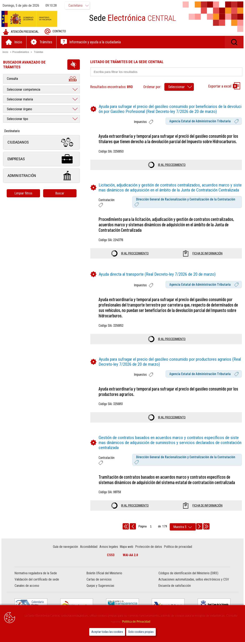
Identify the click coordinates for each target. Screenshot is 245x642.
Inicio (6, 52)
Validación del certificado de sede (37, 585)
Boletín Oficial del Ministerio (104, 579)
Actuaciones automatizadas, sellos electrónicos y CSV (193, 585)
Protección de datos (149, 552)
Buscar (60, 193)
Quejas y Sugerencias (100, 591)
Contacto (56, 32)
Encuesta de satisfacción (174, 591)
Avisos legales (109, 552)
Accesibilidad (89, 552)
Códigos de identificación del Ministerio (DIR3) (188, 579)
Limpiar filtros (24, 193)
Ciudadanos (42, 142)
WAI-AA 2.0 (130, 560)
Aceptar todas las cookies (107, 632)
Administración (42, 176)
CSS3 (110, 560)
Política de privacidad (178, 552)
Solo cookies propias (141, 632)
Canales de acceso (27, 591)
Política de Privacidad (136, 621)
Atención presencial (21, 32)
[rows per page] (183, 532)
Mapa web (127, 552)
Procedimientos (21, 52)
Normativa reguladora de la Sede (36, 579)
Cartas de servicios (99, 585)
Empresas (42, 159)
